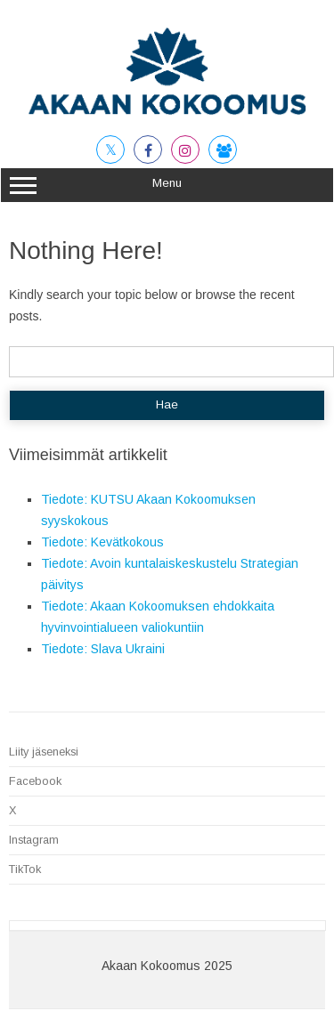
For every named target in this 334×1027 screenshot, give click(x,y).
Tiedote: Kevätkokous (102, 542)
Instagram (34, 839)
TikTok (25, 869)
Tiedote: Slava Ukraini (103, 649)
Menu (167, 185)
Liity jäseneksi (43, 751)
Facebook (35, 781)
